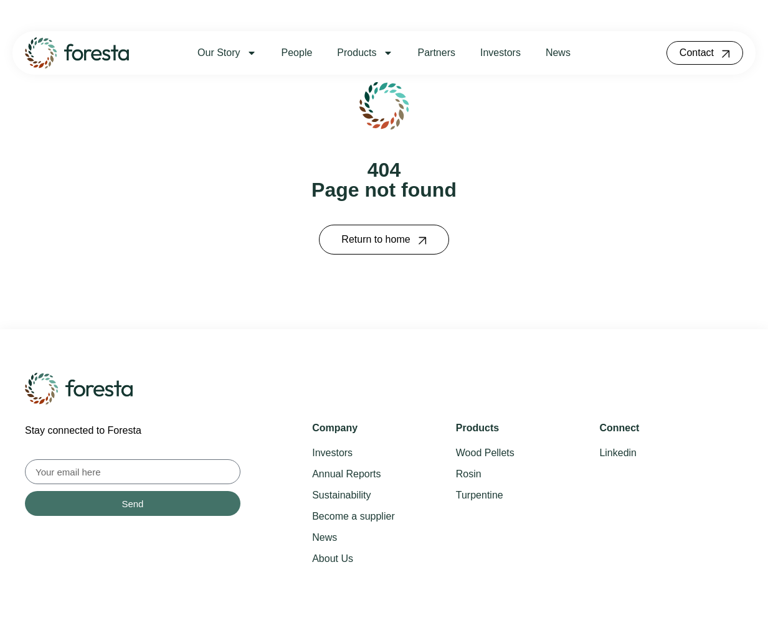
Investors (500, 52)
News (558, 52)
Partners (436, 52)
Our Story (226, 53)
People (297, 52)
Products (364, 53)
